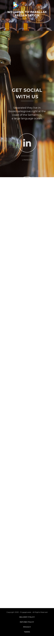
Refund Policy (27, 622)
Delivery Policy (27, 617)
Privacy (27, 627)
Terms (27, 632)
